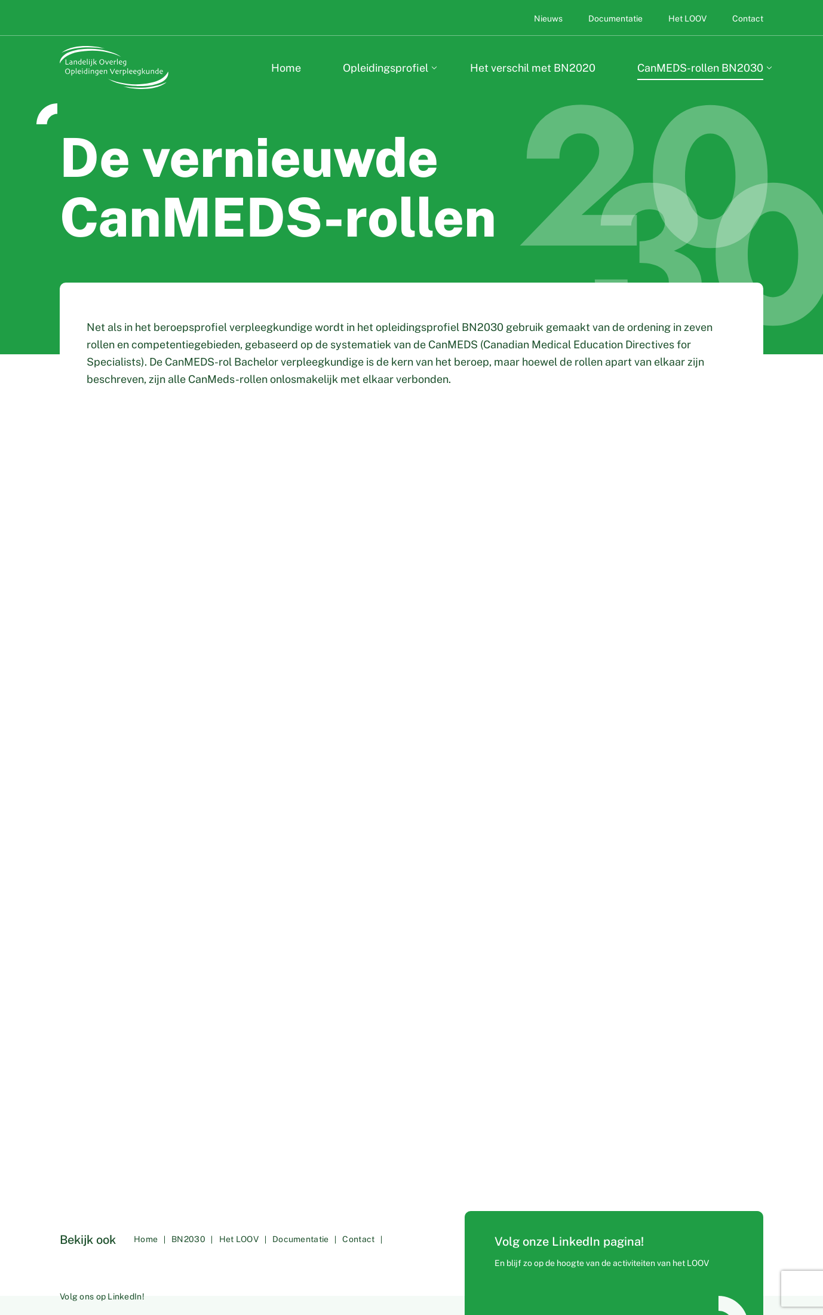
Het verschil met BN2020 (532, 68)
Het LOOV (688, 18)
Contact (747, 18)
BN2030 (193, 1253)
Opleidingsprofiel (385, 68)
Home (286, 68)
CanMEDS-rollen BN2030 (700, 68)
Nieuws (549, 18)
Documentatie (616, 18)
